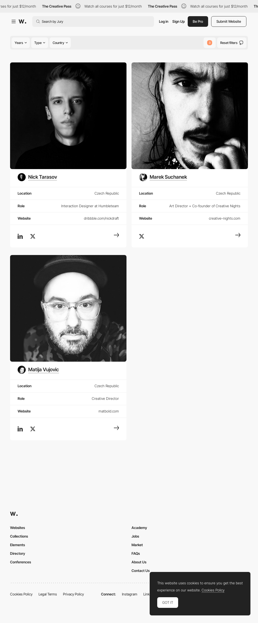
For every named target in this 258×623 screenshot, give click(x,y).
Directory (17, 553)
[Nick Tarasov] (37, 177)
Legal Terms (48, 594)
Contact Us (141, 570)
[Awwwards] (22, 21)
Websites (17, 527)
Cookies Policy (21, 594)
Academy (139, 527)
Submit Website (228, 21)
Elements (17, 545)
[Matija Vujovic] (38, 370)
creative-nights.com (224, 218)
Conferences (20, 562)
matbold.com (109, 411)
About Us (139, 562)
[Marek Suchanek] (163, 177)
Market (137, 545)
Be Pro (198, 21)
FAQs (136, 553)
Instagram (129, 594)
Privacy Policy (73, 594)
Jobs (135, 536)
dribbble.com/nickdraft (101, 218)
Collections (19, 536)
